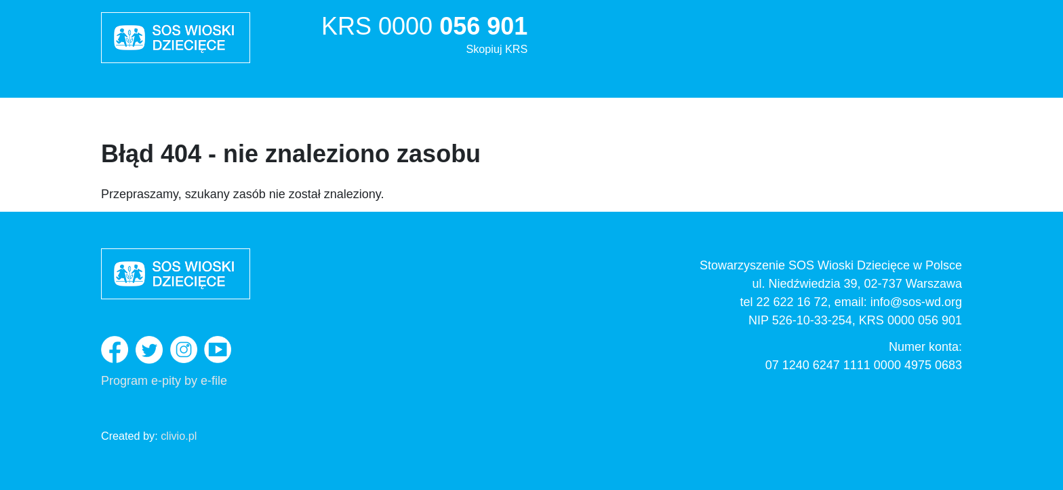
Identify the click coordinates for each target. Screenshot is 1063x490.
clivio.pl (179, 436)
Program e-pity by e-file (164, 381)
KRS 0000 (424, 36)
